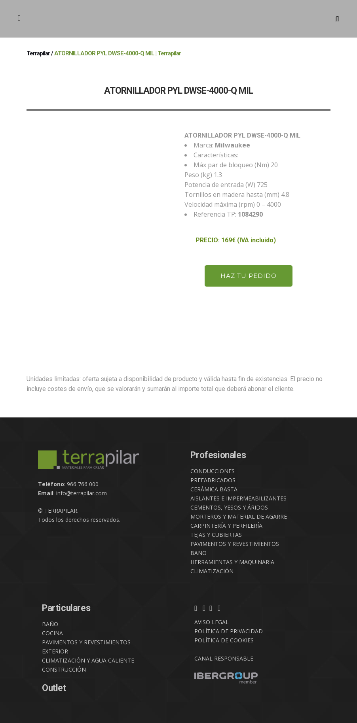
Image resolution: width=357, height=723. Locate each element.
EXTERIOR (55, 651)
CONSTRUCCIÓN (64, 669)
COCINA (52, 633)
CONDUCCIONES (212, 471)
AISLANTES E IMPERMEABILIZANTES (238, 498)
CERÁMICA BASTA (213, 489)
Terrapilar (38, 53)
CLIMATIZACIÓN (212, 571)
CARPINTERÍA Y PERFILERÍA (226, 525)
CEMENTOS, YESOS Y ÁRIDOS (229, 507)
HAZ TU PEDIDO (248, 275)
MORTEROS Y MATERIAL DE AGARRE (238, 516)
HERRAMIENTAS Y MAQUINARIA (232, 562)
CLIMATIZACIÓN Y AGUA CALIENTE (88, 660)
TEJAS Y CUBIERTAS (216, 534)
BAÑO (198, 553)
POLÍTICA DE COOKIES (224, 640)
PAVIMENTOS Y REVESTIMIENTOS (234, 543)
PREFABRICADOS (212, 480)
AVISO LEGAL (211, 622)
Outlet (54, 688)
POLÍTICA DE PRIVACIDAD (228, 631)
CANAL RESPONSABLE (223, 658)
